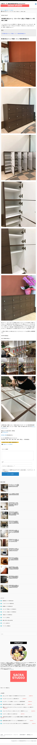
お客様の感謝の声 (22, 736)
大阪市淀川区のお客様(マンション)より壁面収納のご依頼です (14, 706)
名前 (2, 463)
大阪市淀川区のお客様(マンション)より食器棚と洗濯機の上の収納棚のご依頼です (17, 718)
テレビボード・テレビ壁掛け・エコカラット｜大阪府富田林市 (14, 703)
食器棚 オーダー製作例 (7, 608)
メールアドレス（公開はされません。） (8, 467)
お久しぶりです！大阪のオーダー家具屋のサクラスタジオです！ (14, 697)
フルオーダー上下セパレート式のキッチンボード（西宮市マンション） (15, 712)
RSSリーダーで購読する (5, 689)
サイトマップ (3, 737)
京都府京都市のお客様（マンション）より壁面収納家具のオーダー (15, 722)
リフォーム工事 (5, 619)
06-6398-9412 (5, 432)
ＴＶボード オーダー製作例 (7, 605)
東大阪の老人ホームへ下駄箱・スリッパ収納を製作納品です (14, 33)
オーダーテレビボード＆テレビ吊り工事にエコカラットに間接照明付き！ (16, 725)
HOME (2, 736)
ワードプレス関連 (6, 627)
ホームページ (16, 736)
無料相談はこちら (30, 736)
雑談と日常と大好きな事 (7, 622)
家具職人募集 (4, 435)
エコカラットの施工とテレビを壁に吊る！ (10, 715)
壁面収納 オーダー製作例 (7, 602)
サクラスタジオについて (8, 736)
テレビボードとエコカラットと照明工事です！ (11, 700)
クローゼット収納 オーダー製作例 (9, 613)
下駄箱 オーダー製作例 (7, 444)
